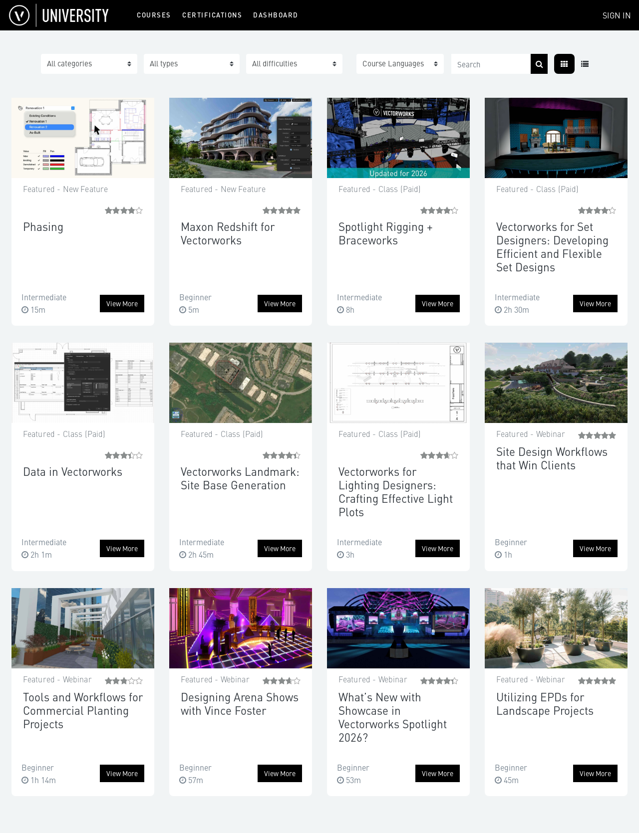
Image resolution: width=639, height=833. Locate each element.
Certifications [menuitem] (212, 14)
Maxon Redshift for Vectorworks (228, 232)
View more (122, 303)
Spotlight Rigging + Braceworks (385, 232)
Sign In (617, 14)
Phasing (43, 226)
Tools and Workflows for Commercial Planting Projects (83, 710)
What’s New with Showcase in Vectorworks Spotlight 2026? (392, 717)
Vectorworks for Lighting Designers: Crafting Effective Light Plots (395, 491)
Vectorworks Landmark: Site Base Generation (240, 477)
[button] (400, 64)
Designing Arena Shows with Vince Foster (240, 703)
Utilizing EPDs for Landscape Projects (545, 703)
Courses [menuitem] (154, 14)
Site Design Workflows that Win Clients (552, 457)
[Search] (491, 64)
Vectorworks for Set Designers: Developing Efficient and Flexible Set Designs (552, 246)
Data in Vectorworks (72, 471)
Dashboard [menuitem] (276, 14)
